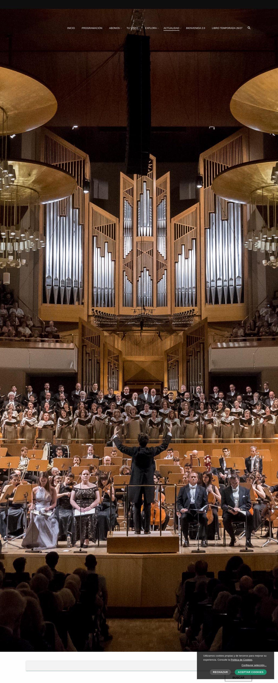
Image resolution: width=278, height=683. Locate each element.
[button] (249, 28)
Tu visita (132, 28)
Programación (92, 28)
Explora (151, 28)
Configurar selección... (254, 665)
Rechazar (220, 672)
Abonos (114, 28)
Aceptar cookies (251, 672)
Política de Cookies (241, 659)
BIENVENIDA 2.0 (195, 28)
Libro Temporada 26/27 (227, 28)
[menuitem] (71, 28)
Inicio (71, 28)
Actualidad (171, 28)
